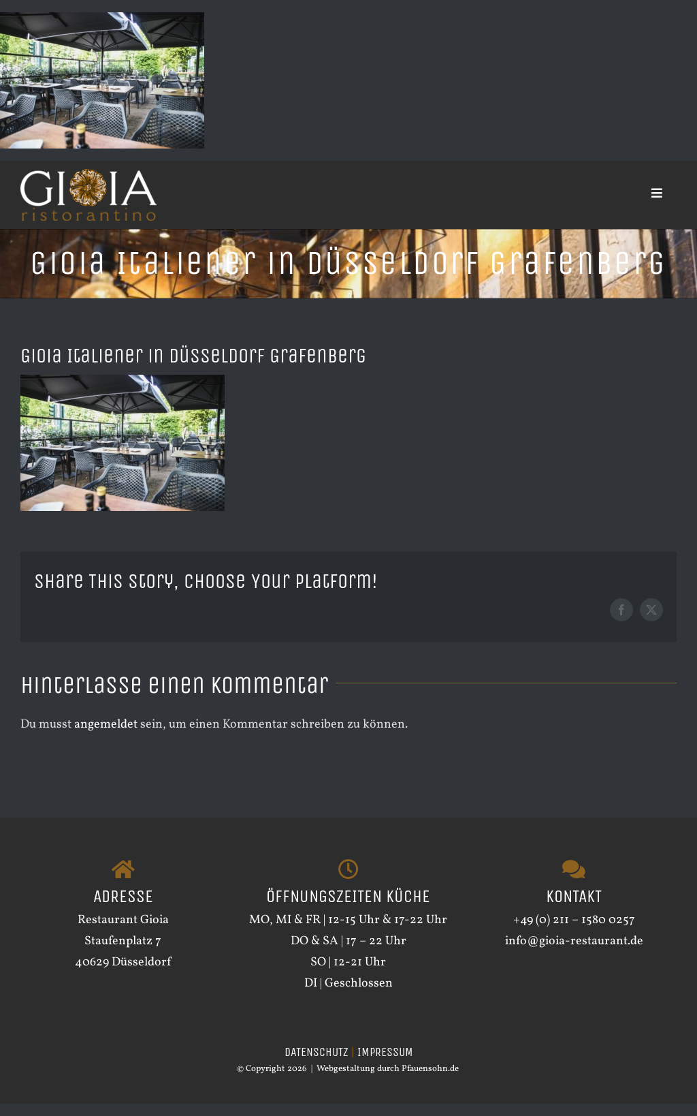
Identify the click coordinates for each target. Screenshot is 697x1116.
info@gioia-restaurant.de (574, 941)
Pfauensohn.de (430, 1069)
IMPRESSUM (385, 1051)
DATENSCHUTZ (316, 1051)
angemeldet (105, 724)
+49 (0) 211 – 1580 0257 (574, 920)
